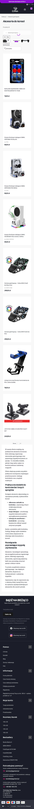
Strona (14, 443)
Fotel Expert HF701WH (9, 749)
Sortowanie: (6, 45)
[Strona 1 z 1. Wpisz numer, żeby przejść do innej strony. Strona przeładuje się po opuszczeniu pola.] (18, 443)
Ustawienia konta (8, 708)
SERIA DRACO (7, 745)
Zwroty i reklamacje (8, 662)
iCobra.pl (4, 16)
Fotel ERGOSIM (7, 753)
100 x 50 (5, 722)
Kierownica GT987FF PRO (10, 760)
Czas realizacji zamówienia (10, 682)
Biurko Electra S (7, 742)
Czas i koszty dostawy (9, 679)
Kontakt (5, 655)
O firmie (5, 651)
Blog (4, 659)
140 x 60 (5, 729)
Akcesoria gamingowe (13, 16)
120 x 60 (5, 725)
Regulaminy (6, 690)
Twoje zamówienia (8, 705)
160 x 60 (5, 732)
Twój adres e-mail (8, 609)
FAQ (4, 666)
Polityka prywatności (9, 686)
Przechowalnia (7, 712)
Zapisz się (8, 614)
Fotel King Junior (8, 756)
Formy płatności (7, 675)
